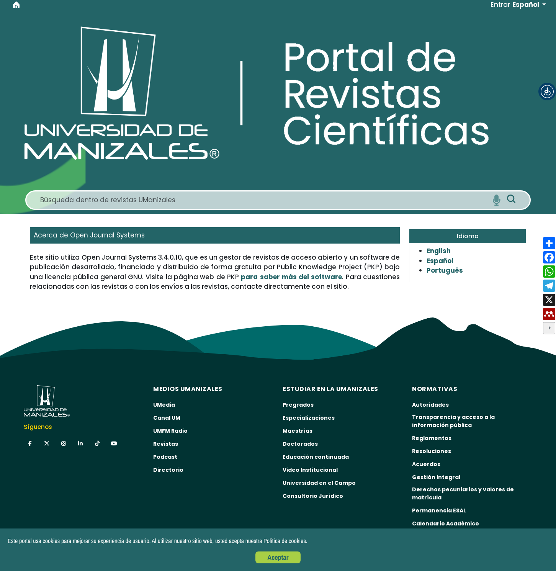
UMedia (164, 405)
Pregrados (298, 405)
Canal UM (166, 418)
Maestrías (297, 431)
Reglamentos (431, 438)
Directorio (168, 470)
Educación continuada (316, 457)
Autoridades (430, 405)
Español (440, 260)
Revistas (165, 444)
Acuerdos (426, 464)
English (439, 250)
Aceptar (278, 557)
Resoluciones (431, 451)
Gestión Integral (436, 477)
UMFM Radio (170, 431)
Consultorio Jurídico (313, 496)
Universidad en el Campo (319, 483)
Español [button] (526, 4)
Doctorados (300, 444)
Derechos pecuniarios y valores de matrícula (463, 493)
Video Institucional (310, 470)
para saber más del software (291, 276)
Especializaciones (309, 418)
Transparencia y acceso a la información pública (453, 421)
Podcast (165, 457)
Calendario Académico (445, 523)
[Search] (263, 200)
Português (445, 270)
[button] (547, 91)
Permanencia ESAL (439, 510)
